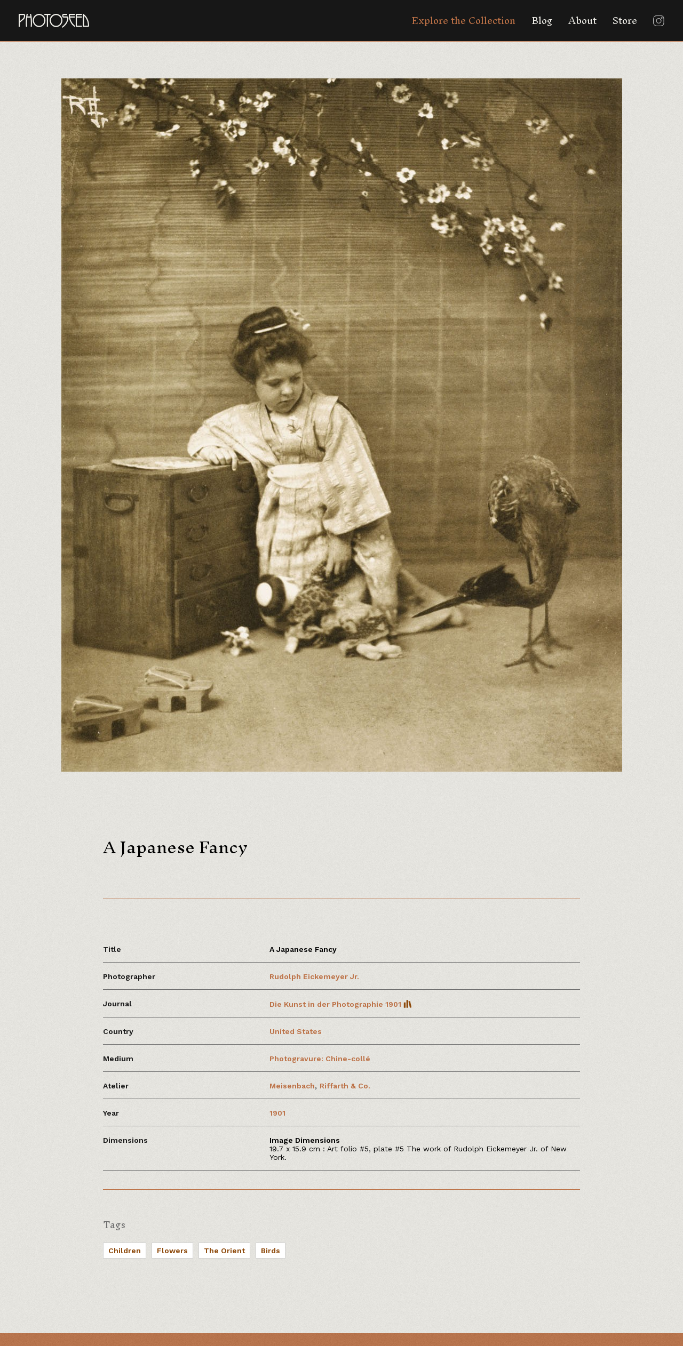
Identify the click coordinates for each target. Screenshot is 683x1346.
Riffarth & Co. (345, 1085)
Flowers (172, 1250)
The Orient (224, 1250)
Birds (270, 1250)
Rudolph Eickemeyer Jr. (314, 976)
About (582, 20)
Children (124, 1250)
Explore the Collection (463, 20)
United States (295, 1031)
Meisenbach (292, 1085)
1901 (277, 1113)
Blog (541, 20)
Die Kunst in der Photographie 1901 (340, 1004)
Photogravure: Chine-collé (319, 1058)
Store (625, 20)
